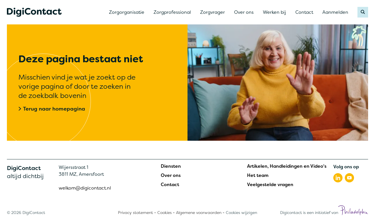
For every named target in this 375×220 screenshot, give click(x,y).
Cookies (164, 212)
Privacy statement (135, 212)
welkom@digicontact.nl (85, 188)
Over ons (171, 175)
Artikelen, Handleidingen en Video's (286, 166)
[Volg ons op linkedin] (338, 177)
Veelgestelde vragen (270, 184)
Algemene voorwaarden (198, 212)
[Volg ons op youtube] (349, 177)
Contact (170, 184)
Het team (258, 175)
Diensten (171, 166)
